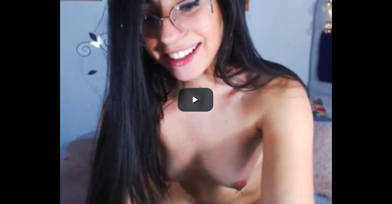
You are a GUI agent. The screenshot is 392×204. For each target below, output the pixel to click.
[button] (195, 100)
